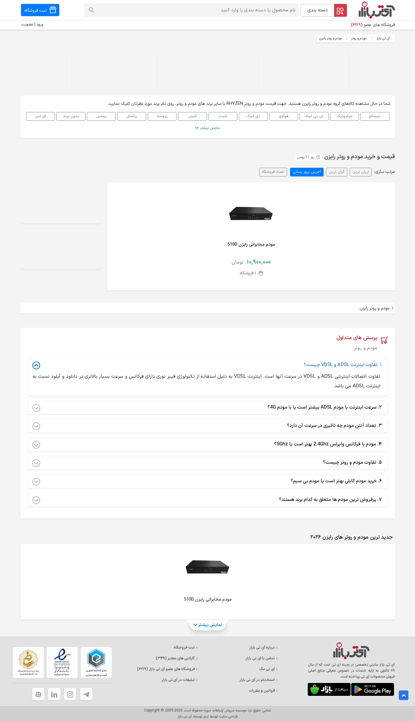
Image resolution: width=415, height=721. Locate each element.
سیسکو (375, 116)
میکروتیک (344, 116)
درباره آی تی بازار (263, 648)
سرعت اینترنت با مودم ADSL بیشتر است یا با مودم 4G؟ (207, 408)
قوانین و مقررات (263, 691)
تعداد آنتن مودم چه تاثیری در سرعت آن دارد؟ (207, 426)
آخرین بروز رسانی (307, 172)
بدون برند (71, 116)
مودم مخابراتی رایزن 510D (251, 244)
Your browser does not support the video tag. (303, 73)
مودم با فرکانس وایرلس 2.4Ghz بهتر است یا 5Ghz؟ (207, 444)
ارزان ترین (360, 172)
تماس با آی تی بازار (261, 658)
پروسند (162, 116)
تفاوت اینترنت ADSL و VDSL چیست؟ (207, 365)
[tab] (350, 537)
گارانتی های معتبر (177, 658)
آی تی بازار (383, 38)
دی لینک (253, 116)
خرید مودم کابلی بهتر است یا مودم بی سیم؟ (207, 481)
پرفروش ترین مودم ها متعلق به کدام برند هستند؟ (207, 500)
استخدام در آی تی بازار (258, 680)
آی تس (40, 116)
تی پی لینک (314, 116)
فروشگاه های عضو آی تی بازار (167, 669)
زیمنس (101, 116)
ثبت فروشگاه (186, 648)
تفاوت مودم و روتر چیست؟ (207, 463)
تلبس (192, 116)
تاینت (222, 116)
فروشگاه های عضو (373, 25)
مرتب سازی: (384, 172)
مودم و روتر (358, 38)
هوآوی (284, 116)
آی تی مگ (268, 669)
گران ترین (337, 172)
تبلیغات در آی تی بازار (180, 680)
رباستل (131, 116)
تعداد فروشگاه (273, 172)
